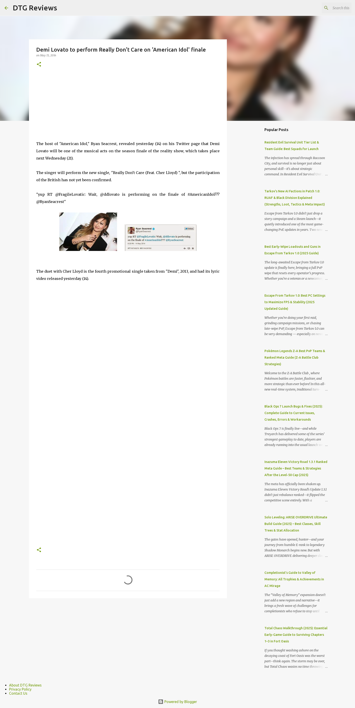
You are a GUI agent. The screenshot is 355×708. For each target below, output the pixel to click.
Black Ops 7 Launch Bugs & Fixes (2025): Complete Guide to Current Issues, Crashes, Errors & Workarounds (293, 413)
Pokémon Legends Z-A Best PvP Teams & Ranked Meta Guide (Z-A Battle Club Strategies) (294, 357)
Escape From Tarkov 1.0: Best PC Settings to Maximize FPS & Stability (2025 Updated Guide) (294, 302)
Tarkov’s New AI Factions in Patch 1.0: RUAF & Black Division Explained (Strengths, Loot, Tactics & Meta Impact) (294, 197)
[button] (39, 65)
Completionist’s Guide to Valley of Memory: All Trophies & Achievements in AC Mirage (294, 579)
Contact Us (18, 693)
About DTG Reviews (25, 685)
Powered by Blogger (177, 702)
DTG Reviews (35, 8)
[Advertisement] (128, 108)
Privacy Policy (20, 689)
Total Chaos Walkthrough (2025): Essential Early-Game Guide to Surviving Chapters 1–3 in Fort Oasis (295, 634)
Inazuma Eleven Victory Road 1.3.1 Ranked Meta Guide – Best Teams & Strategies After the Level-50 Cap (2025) (295, 468)
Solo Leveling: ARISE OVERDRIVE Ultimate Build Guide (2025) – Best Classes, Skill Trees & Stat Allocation (295, 523)
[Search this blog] (327, 7)
